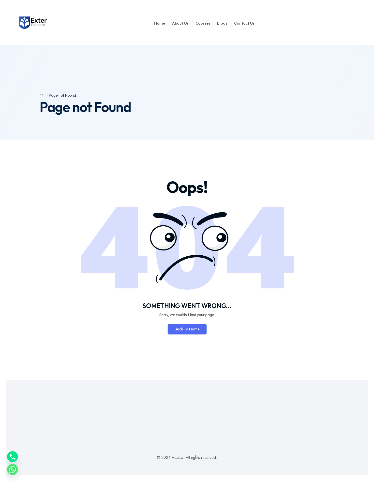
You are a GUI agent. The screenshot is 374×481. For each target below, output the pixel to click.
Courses (202, 23)
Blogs (222, 23)
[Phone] (12, 456)
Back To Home (187, 329)
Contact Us (244, 23)
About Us (180, 23)
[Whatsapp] (12, 469)
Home (159, 23)
